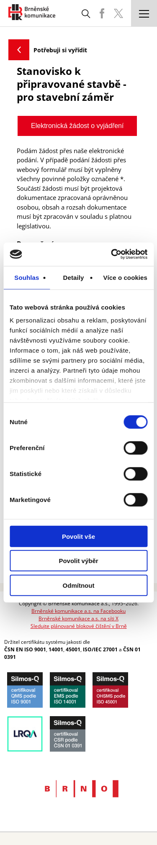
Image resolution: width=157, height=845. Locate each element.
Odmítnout (79, 585)
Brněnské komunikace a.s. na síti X (78, 618)
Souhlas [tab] (26, 277)
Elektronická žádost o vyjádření (77, 125)
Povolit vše (78, 536)
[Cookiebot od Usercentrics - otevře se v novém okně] (111, 254)
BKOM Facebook (102, 13)
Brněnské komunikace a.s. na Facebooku (78, 611)
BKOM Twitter (118, 13)
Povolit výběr (78, 560)
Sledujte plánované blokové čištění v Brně (79, 626)
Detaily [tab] (73, 277)
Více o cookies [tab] (125, 277)
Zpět (18, 49)
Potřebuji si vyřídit (60, 50)
